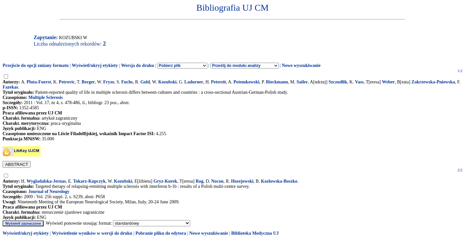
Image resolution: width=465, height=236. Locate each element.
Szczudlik (337, 82)
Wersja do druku (137, 65)
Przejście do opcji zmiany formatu (36, 65)
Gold (145, 82)
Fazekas (10, 87)
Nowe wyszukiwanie (301, 65)
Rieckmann (277, 82)
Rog (199, 181)
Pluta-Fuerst (38, 82)
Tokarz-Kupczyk (89, 181)
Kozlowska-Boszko (279, 181)
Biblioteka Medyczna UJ (255, 233)
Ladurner (193, 82)
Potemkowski (246, 82)
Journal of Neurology (48, 191)
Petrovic (67, 82)
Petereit (218, 82)
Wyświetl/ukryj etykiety (95, 65)
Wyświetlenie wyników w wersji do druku (92, 233)
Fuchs (127, 82)
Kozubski (167, 82)
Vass (359, 82)
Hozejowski (242, 181)
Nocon (217, 181)
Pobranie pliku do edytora (160, 233)
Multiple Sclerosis (45, 97)
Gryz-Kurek (165, 181)
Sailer (302, 82)
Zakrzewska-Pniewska (433, 82)
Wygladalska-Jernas (46, 181)
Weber (388, 82)
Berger (88, 82)
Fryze (108, 82)
